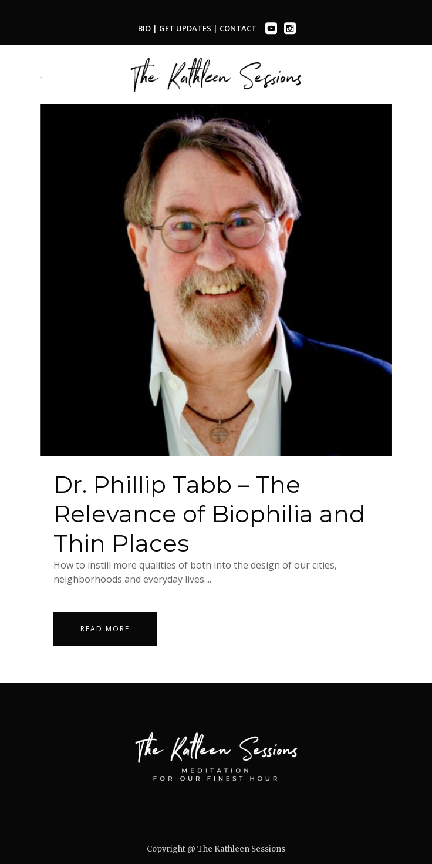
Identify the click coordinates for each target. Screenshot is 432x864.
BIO (144, 28)
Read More (105, 629)
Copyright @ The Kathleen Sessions (216, 849)
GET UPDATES (186, 28)
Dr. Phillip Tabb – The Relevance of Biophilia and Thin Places (209, 513)
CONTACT (238, 28)
